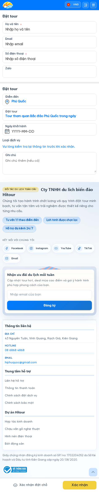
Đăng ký (50, 305)
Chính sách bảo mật (19, 403)
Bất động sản (14, 443)
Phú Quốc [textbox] (19, 101)
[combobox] (49, 97)
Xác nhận (80, 485)
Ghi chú (10, 155)
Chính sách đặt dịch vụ (21, 395)
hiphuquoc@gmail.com (21, 362)
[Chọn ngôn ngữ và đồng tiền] (73, 4)
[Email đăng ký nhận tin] (49, 294)
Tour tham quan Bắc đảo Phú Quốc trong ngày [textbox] (40, 116)
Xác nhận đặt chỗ (30, 485)
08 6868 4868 (14, 350)
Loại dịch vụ (11, 140)
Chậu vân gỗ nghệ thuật (22, 429)
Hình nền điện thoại (18, 436)
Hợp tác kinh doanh (18, 421)
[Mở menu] (93, 5)
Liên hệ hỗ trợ (14, 380)
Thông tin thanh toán (20, 388)
